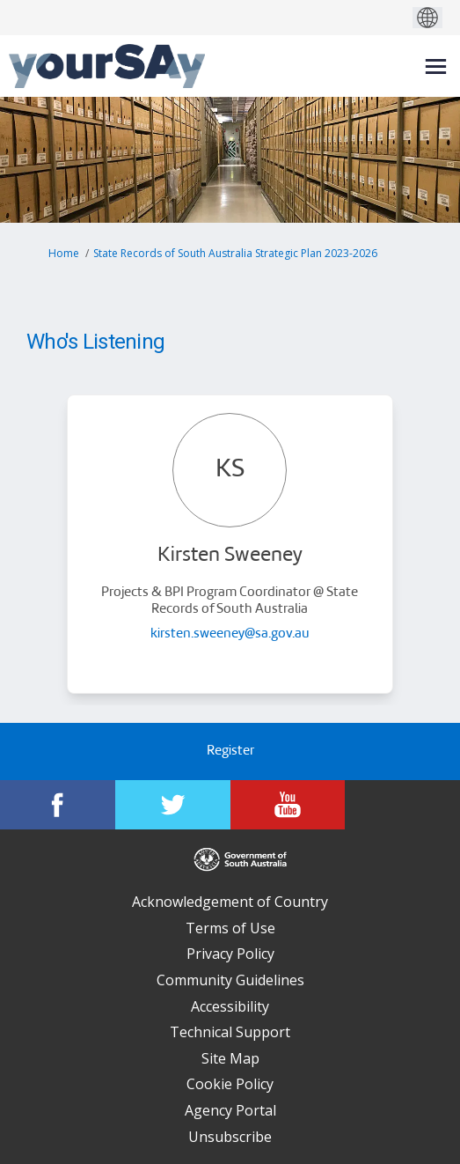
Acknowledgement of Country (230, 901)
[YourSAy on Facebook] (57, 804)
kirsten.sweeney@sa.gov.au (230, 634)
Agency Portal (230, 1110)
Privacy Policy (230, 953)
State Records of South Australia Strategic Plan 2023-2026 (235, 253)
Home (63, 253)
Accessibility (230, 1006)
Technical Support (230, 1032)
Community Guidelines (230, 980)
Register (230, 751)
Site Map (230, 1058)
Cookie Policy (230, 1084)
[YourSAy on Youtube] (288, 804)
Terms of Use (230, 928)
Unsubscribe (230, 1136)
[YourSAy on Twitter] (172, 804)
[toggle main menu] (435, 66)
